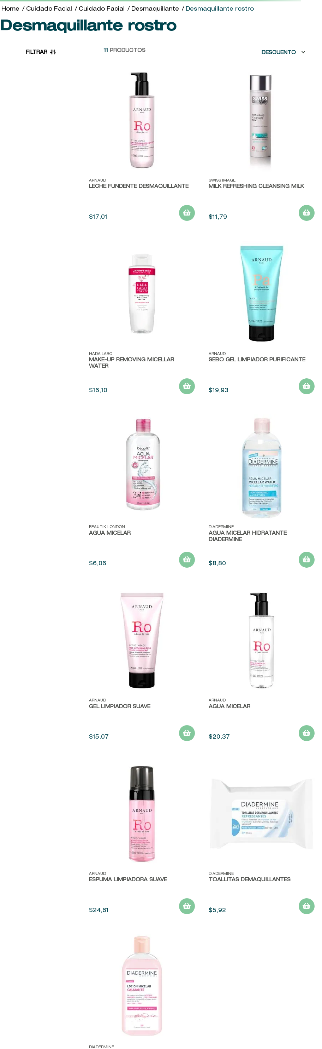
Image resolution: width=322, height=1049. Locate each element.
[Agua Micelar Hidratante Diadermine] (262, 493)
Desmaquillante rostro (220, 9)
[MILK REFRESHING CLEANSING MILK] (262, 146)
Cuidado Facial (49, 9)
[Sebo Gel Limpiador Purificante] (262, 320)
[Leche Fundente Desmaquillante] (142, 146)
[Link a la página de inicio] (10, 9)
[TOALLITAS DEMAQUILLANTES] (262, 840)
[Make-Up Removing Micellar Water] (142, 320)
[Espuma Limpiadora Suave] (142, 840)
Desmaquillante (155, 9)
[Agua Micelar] (142, 493)
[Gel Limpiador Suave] (142, 667)
